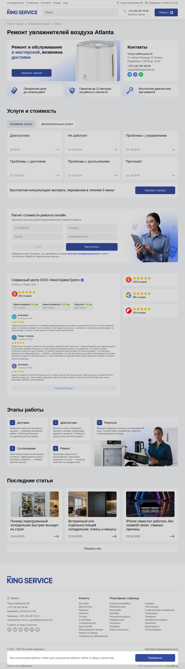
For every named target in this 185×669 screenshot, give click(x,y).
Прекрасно (155, 657)
